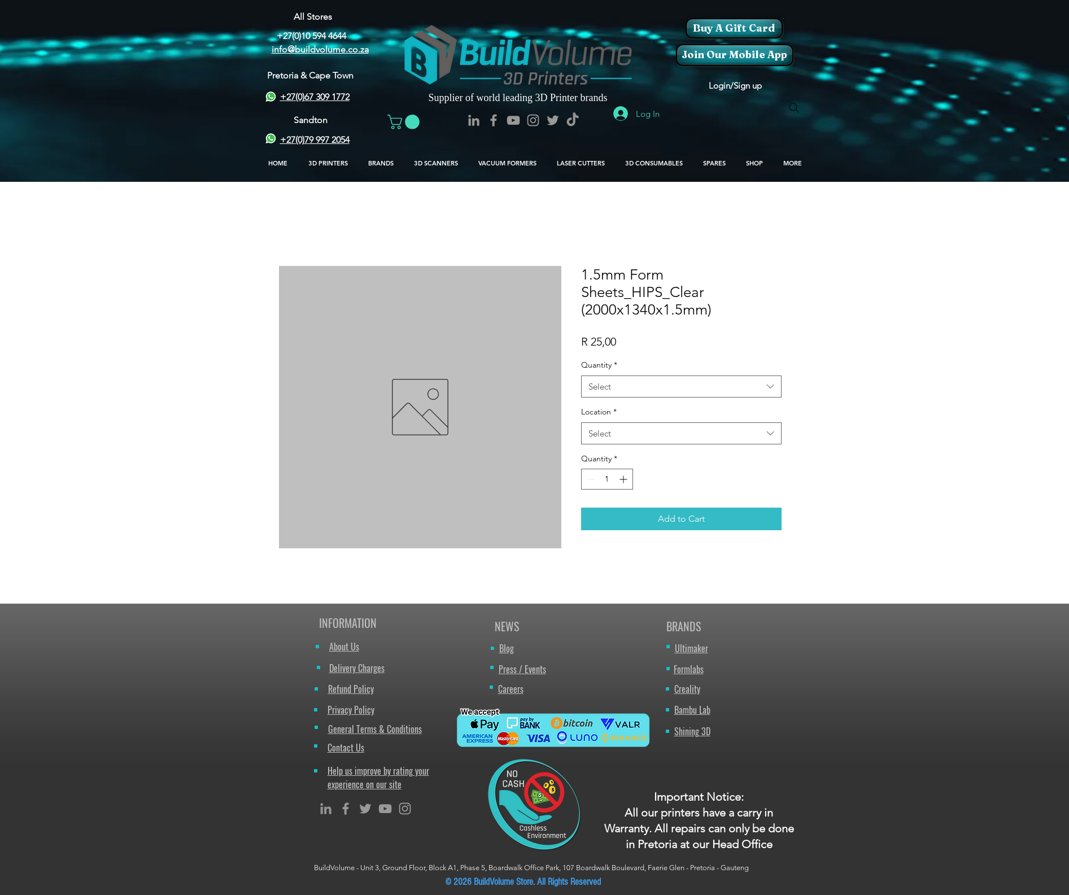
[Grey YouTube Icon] (385, 809)
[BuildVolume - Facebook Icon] (493, 120)
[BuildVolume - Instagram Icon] (533, 120)
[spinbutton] (607, 479)
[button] (783, 18)
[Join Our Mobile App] (734, 55)
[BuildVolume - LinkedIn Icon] (474, 120)
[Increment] (624, 479)
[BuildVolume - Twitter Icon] (553, 120)
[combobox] (681, 387)
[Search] (794, 108)
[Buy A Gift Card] (734, 28)
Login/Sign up (735, 85)
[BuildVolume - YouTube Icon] (513, 120)
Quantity (599, 365)
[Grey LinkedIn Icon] (326, 809)
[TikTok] (573, 120)
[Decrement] (590, 479)
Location (599, 412)
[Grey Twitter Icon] (365, 809)
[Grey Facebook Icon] (346, 809)
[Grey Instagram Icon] (405, 809)
